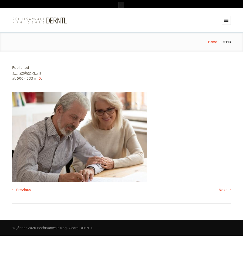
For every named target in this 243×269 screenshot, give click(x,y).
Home (212, 42)
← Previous (21, 190)
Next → (225, 190)
